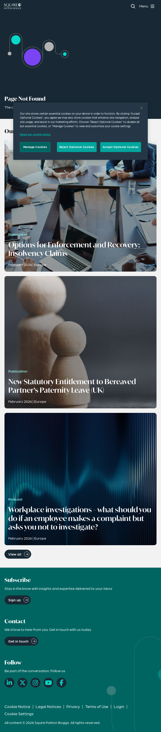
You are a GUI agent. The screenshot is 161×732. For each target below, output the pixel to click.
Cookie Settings (18, 713)
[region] (80, 131)
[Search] (133, 6)
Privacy (73, 706)
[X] (22, 683)
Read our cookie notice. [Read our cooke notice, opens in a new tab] (35, 134)
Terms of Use (96, 706)
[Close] (141, 108)
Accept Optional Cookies (121, 147)
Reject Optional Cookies (76, 147)
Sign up (14, 599)
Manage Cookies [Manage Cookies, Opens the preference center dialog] (35, 147)
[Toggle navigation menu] (147, 6)
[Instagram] (35, 683)
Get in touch (18, 641)
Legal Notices (48, 706)
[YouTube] (48, 683)
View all (14, 554)
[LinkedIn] (9, 683)
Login (119, 706)
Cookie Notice (17, 706)
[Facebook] (61, 683)
